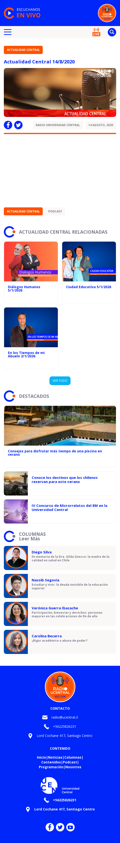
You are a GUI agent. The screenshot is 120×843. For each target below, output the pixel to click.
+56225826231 (64, 726)
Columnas (72, 757)
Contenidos (51, 762)
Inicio (41, 757)
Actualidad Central (23, 50)
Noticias (55, 757)
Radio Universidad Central (58, 125)
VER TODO (60, 380)
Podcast (55, 211)
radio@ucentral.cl (64, 717)
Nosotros (73, 767)
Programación (51, 767)
